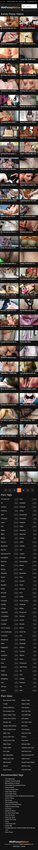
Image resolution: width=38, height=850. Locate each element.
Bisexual (10, 562)
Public (28, 597)
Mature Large (26, 700)
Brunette (10, 593)
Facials (10, 659)
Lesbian (28, 546)
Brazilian (10, 585)
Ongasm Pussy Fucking (12, 781)
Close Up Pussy (10, 817)
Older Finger (7, 744)
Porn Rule (6, 751)
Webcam (28, 683)
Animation (10, 519)
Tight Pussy (28, 667)
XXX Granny (25, 729)
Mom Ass (24, 726)
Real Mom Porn (26, 751)
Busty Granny (7, 769)
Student (28, 647)
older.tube (22, 1)
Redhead (28, 604)
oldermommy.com (31, 1)
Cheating (10, 601)
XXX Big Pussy (10, 779)
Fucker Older (7, 748)
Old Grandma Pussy (11, 802)
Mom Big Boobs (8, 755)
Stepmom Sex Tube (28, 748)
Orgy (28, 577)
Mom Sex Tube (26, 733)
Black (10, 565)
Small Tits (28, 632)
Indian (28, 526)
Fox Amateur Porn (8, 711)
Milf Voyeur (25, 718)
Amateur (10, 507)
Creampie (10, 620)
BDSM (10, 538)
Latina (28, 542)
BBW (10, 534)
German (10, 687)
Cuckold (10, 624)
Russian (28, 616)
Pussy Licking (28, 601)
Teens (28, 659)
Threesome (28, 663)
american (34, 297)
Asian (10, 522)
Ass (10, 526)
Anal (10, 515)
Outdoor (28, 581)
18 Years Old (10, 499)
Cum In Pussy (9, 798)
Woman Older (26, 744)
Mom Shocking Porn (28, 755)
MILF (28, 569)
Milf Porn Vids (26, 766)
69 (4, 297)
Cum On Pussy (10, 815)
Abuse (23, 846)
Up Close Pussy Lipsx (12, 813)
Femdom (10, 667)
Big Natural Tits (10, 554)
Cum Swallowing (10, 632)
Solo (28, 636)
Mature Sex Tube (8, 759)
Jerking (28, 538)
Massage (28, 558)
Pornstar (28, 589)
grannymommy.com (12, 1)
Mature (28, 565)
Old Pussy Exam (10, 811)
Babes (10, 530)
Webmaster (16, 846)
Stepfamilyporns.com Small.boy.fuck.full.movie (19, 796)
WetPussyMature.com (27, 844)
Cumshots (10, 636)
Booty (10, 581)
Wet (28, 687)
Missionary (28, 573)
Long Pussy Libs (10, 823)
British (10, 589)
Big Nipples (10, 558)
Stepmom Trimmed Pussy (13, 804)
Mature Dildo (26, 704)
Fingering (10, 675)
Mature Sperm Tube (9, 715)
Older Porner (26, 759)
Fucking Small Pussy (11, 789)
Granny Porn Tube (9, 740)
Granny (10, 690)
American (10, 511)
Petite (28, 585)
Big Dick (10, 550)
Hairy (28, 499)
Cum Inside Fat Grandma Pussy (15, 785)
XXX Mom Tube (27, 722)
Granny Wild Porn (8, 707)
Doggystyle (10, 647)
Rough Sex (28, 612)
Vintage (28, 679)
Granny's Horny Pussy (12, 806)
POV (28, 593)
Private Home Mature (28, 762)
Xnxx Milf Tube (26, 715)
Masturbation (28, 562)
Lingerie (28, 554)
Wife (28, 690)
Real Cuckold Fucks (9, 729)
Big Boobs (10, 546)
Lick (28, 550)
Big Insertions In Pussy (12, 783)
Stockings (28, 644)
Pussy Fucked (9, 787)
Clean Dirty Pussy (10, 791)
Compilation (10, 616)
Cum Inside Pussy (11, 794)
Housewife (28, 519)
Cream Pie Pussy (10, 819)
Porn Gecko (25, 707)
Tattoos (28, 655)
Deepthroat (10, 640)
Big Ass (10, 542)
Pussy (7, 821)
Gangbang (10, 679)
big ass (8, 297)
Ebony (10, 651)
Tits (28, 671)
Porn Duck (25, 740)
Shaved (28, 624)
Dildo (10, 644)
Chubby (10, 604)
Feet (10, 663)
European (10, 655)
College (10, 608)
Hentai (28, 511)
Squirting (28, 640)
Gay (10, 683)
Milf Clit (5, 766)
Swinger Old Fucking (9, 726)
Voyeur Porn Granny (9, 718)
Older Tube (6, 733)
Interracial (28, 530)
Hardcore (28, 507)
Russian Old (7, 722)
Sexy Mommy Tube (9, 700)
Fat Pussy (8, 809)
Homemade (28, 515)
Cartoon (10, 597)
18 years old (27, 297)
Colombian (10, 612)
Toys (28, 675)
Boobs (10, 577)
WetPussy (11, 7)
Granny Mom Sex (8, 737)
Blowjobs (10, 573)
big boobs (14, 297)
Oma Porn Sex (26, 769)
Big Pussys (8, 800)
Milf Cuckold (7, 762)
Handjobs (28, 503)
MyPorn (24, 737)
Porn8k (5, 704)
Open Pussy (9, 832)
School (28, 620)
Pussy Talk (8, 826)
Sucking (28, 651)
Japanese (28, 534)
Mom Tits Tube (26, 711)
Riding (28, 608)
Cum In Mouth (10, 628)
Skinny (28, 628)
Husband (28, 522)
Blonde (10, 569)
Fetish (10, 671)
